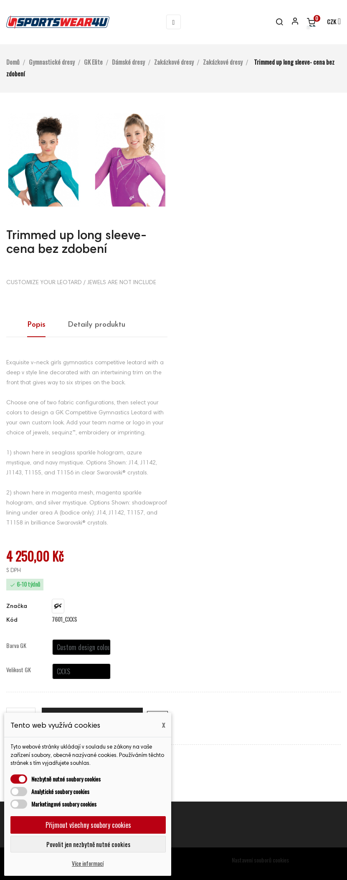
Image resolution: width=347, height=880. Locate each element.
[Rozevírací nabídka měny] (330, 22)
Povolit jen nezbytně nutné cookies (88, 844)
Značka (16, 607)
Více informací (88, 863)
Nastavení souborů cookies (260, 859)
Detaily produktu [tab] (96, 325)
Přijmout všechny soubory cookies (88, 825)
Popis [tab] (36, 325)
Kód (12, 620)
